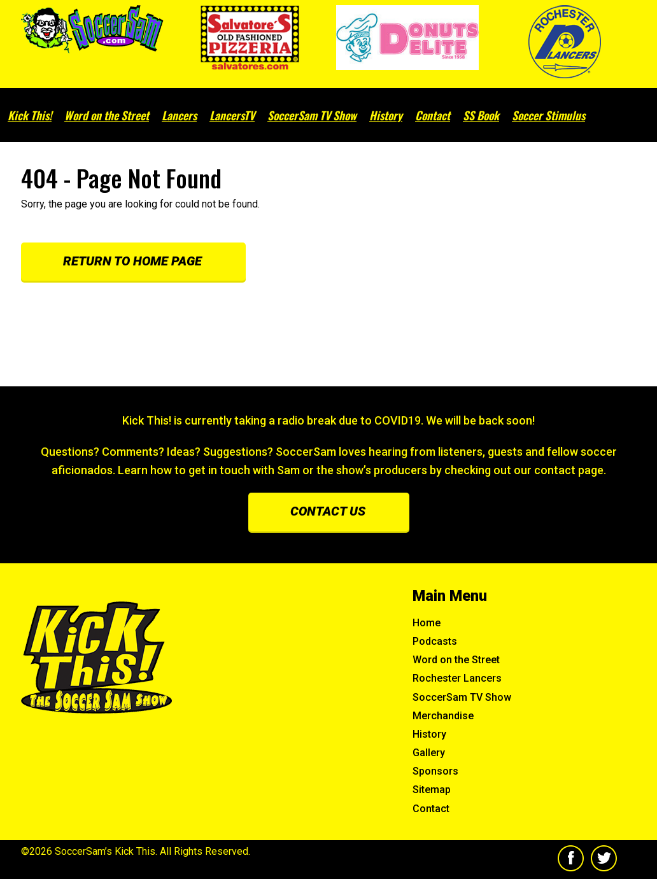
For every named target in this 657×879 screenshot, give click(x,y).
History (385, 115)
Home (427, 623)
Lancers (179, 115)
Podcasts (435, 641)
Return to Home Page (132, 261)
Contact (432, 115)
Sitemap (432, 790)
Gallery (429, 753)
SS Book (481, 115)
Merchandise (443, 716)
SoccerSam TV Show (312, 115)
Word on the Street (106, 115)
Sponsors (435, 771)
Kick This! (30, 115)
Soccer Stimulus (548, 115)
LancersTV (232, 115)
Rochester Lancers (457, 678)
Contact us (327, 511)
